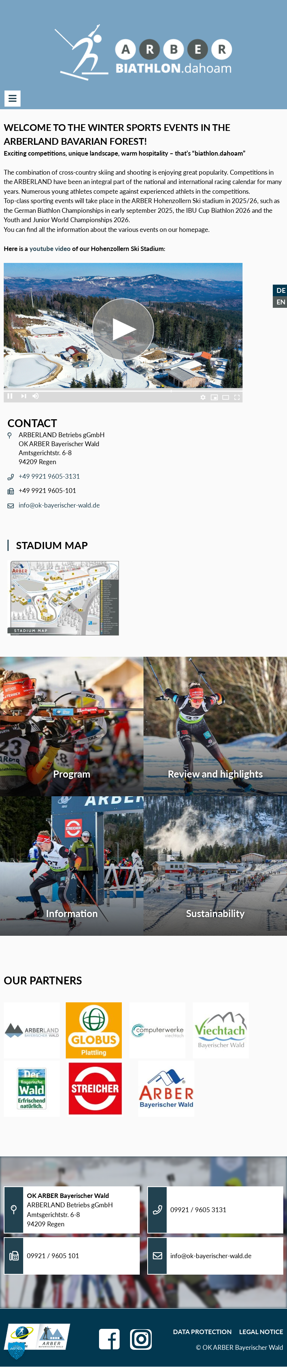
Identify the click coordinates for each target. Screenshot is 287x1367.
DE (281, 290)
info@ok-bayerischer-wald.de (59, 505)
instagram (141, 1337)
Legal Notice (261, 1332)
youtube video (50, 249)
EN (281, 302)
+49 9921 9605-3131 (49, 476)
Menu (12, 99)
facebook (109, 1336)
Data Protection (202, 1332)
